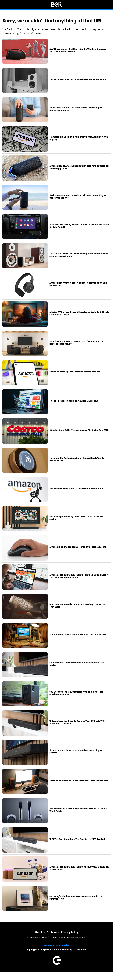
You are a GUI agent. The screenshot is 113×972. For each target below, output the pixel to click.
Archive (52, 932)
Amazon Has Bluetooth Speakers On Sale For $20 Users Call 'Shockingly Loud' (79, 167)
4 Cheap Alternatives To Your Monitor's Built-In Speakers (78, 781)
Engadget (32, 949)
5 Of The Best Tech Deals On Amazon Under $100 (73, 401)
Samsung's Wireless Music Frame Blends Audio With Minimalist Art (76, 897)
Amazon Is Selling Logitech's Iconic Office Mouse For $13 (77, 547)
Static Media (41, 938)
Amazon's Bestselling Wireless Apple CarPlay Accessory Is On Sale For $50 (79, 225)
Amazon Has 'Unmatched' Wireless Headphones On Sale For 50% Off (78, 284)
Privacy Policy (70, 932)
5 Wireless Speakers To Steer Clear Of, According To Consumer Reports (75, 109)
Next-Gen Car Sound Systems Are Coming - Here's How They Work (77, 605)
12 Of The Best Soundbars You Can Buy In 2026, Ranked (77, 839)
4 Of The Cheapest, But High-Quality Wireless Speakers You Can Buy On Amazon (77, 50)
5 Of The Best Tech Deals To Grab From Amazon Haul (76, 488)
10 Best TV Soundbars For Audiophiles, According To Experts (75, 751)
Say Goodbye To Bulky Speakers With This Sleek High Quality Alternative (76, 693)
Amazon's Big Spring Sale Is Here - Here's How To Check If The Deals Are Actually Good (78, 576)
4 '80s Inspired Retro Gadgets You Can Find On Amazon (77, 635)
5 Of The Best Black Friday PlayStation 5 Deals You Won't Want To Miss (78, 809)
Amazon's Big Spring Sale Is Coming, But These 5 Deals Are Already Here (79, 868)
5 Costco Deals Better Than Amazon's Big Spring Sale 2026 (78, 430)
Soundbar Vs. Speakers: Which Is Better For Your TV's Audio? (76, 664)
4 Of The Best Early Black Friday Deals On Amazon (74, 372)
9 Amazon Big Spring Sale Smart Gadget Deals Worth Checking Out (76, 459)
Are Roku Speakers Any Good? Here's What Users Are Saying (76, 517)
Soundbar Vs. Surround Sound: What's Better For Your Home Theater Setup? (76, 342)
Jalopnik (44, 949)
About (38, 932)
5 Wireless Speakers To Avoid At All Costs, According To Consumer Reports (77, 196)
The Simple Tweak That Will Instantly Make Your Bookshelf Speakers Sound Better (79, 255)
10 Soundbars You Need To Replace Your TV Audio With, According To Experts (77, 722)
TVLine (55, 949)
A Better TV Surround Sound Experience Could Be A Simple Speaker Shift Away (79, 313)
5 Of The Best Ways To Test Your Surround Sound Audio (77, 80)
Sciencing (67, 949)
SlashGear (81, 949)
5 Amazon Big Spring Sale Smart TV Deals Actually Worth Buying (78, 138)
